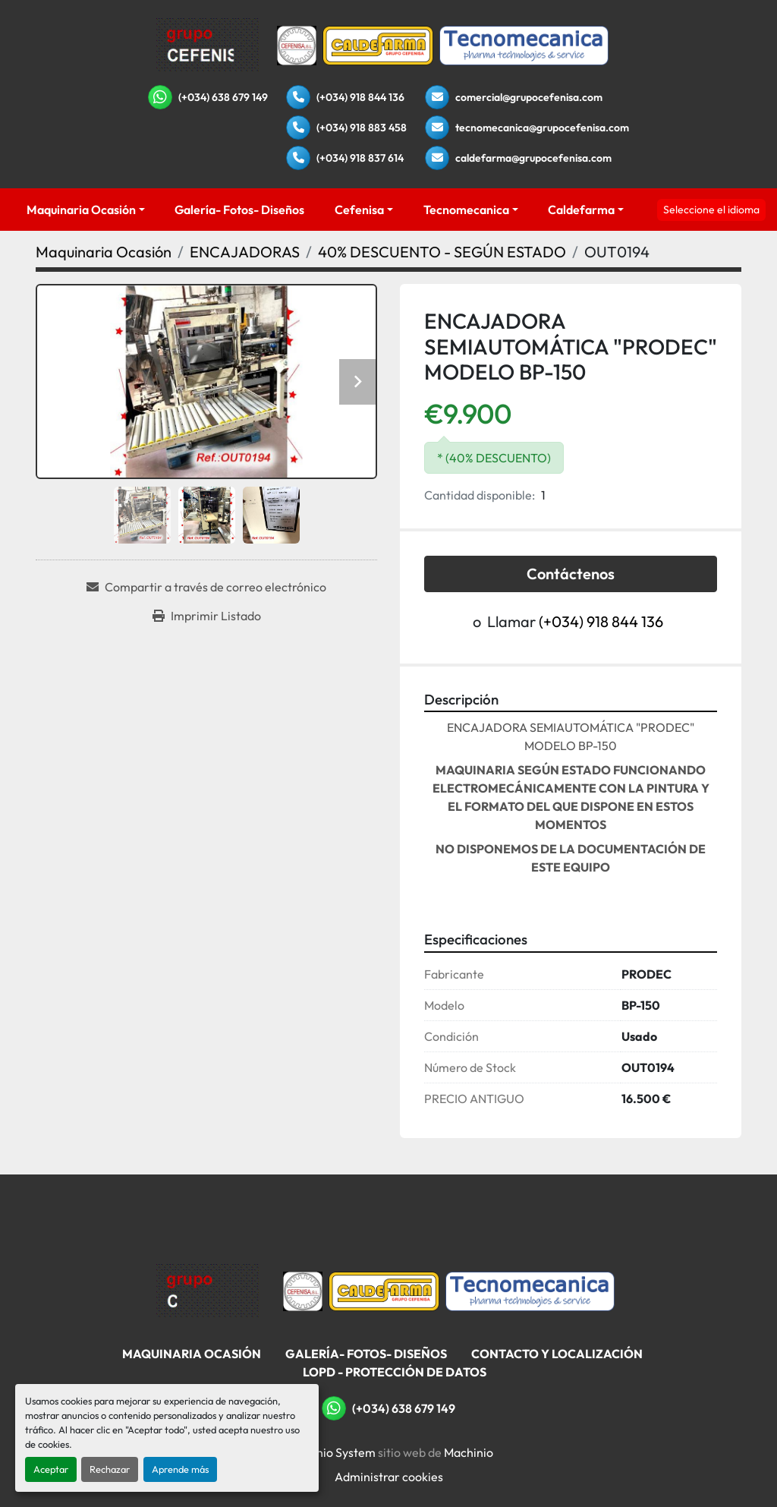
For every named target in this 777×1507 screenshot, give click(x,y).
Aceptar (50, 1469)
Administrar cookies (389, 1476)
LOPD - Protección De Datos (394, 1371)
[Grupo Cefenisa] (207, 1289)
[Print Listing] (207, 615)
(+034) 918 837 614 (360, 158)
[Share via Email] (206, 586)
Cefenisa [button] (359, 209)
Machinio (468, 1452)
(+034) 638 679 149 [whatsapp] (223, 97)
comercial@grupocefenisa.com (528, 97)
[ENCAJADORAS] (245, 251)
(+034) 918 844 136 (360, 97)
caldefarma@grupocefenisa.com (533, 158)
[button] (85, 209)
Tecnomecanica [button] (466, 209)
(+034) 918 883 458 (361, 127)
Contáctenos (571, 573)
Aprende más (180, 1469)
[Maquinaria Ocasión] (103, 251)
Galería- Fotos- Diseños (239, 209)
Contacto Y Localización (557, 1353)
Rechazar (110, 1469)
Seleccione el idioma (711, 209)
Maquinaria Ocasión (81, 209)
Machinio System (330, 1452)
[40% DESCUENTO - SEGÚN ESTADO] (442, 251)
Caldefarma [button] (581, 209)
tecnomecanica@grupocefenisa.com (542, 127)
